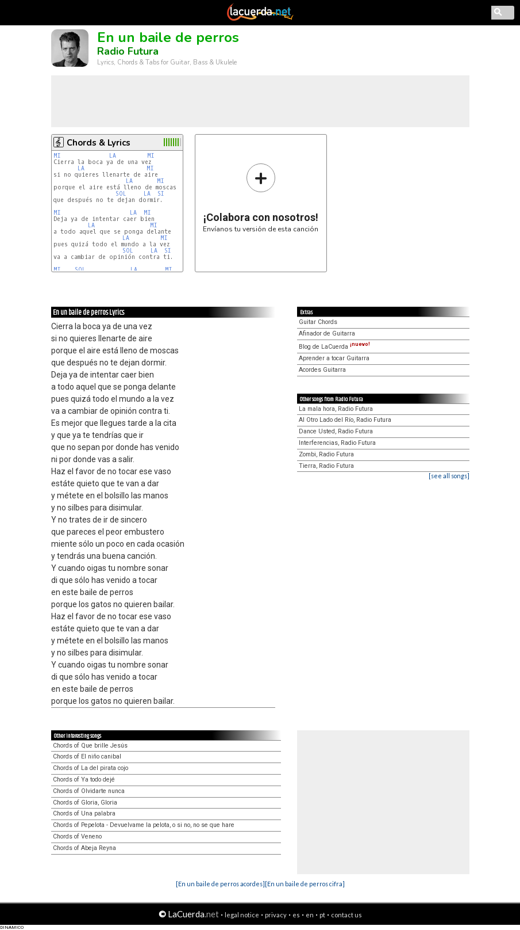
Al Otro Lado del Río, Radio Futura (345, 420)
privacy (276, 914)
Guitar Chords (318, 322)
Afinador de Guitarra (327, 333)
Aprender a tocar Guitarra (334, 358)
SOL (120, 193)
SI (160, 193)
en (310, 914)
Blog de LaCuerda (334, 346)
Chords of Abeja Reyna (84, 848)
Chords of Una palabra (84, 813)
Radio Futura (128, 51)
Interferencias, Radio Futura (337, 443)
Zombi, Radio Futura (326, 454)
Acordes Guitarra (322, 369)
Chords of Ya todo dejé (84, 779)
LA (112, 155)
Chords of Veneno (77, 836)
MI (57, 155)
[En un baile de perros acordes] (220, 883)
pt (322, 914)
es (296, 914)
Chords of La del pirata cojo (90, 768)
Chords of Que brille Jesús (90, 745)
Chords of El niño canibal (87, 756)
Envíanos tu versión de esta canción (260, 198)
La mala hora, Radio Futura (336, 409)
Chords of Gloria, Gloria (85, 802)
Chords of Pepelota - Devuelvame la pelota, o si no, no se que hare (143, 825)
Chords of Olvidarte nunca (89, 791)
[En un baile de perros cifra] (305, 883)
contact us (346, 914)
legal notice (242, 914)
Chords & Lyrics (98, 142)
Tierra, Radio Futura (326, 466)
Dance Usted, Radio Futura (336, 431)
